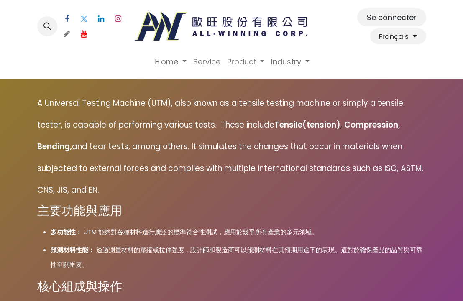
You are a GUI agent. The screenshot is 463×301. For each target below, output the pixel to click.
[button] (47, 26)
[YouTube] (84, 33)
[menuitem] (170, 62)
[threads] (66, 33)
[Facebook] (66, 18)
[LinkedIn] (101, 18)
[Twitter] (84, 18)
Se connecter (392, 17)
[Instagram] (118, 18)
